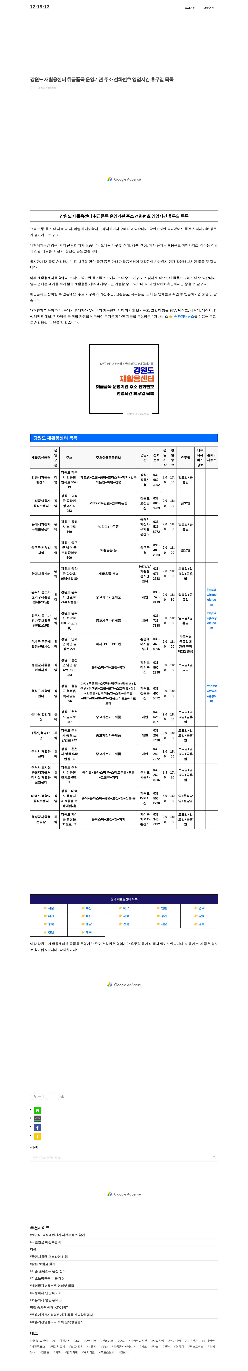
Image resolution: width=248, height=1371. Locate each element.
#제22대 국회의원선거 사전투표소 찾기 (57, 1235)
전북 (167, 1346)
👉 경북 (199, 924)
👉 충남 (86, 924)
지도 (144, 1346)
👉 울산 (86, 916)
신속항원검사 (62, 1340)
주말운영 (158, 1340)
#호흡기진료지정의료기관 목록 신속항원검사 (61, 1314)
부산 (105, 1346)
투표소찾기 (107, 1352)
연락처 (180, 1346)
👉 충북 (49, 924)
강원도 (45, 1352)
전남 (212, 1346)
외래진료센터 (39, 1340)
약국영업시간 (139, 1340)
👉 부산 (86, 908)
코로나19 (76, 1346)
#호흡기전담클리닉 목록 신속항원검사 (57, 1322)
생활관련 (208, 7)
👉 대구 (124, 908)
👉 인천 (161, 908)
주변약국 (90, 1340)
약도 (155, 1346)
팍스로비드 (196, 1346)
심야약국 (209, 1340)
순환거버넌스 (184, 316)
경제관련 (189, 7)
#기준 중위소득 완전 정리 (48, 1271)
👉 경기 (161, 916)
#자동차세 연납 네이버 (46, 1293)
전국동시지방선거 (124, 1346)
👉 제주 (86, 932)
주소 (122, 1340)
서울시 (92, 1346)
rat (77, 1340)
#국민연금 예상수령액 (45, 1242)
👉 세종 (124, 916)
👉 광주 (199, 908)
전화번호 (107, 1340)
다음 (33, 1249)
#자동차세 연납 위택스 (46, 1300)
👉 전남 (161, 924)
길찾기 (124, 1352)
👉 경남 (49, 932)
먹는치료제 (58, 1346)
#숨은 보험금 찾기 (42, 1264)
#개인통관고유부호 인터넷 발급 (52, 1285)
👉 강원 (199, 916)
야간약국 (175, 1340)
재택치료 (89, 1352)
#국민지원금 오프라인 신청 (49, 1256)
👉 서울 (49, 908)
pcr (33, 1352)
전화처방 (72, 1352)
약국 (58, 1352)
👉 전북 (124, 924)
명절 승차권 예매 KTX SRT (49, 1307)
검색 (214, 1157)
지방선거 (192, 1340)
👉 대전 (49, 916)
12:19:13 (40, 6)
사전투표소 (38, 1346)
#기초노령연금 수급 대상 (47, 1278)
